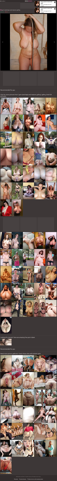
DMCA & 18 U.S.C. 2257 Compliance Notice (35, 479)
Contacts (16, 479)
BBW (28, 1)
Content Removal (22, 479)
